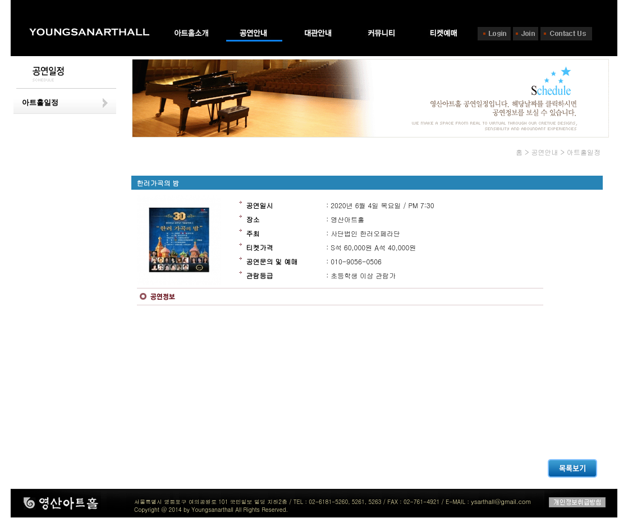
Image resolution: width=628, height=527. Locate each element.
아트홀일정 (40, 102)
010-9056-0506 (356, 261)
